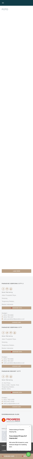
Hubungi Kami (16, 322)
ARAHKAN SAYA (16, 308)
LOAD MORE (16, 271)
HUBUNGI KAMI (8, 456)
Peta (24, 456)
